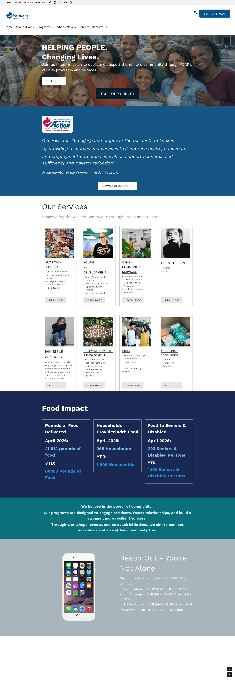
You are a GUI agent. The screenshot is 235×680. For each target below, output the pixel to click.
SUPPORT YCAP (215, 13)
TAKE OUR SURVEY (117, 94)
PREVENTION (173, 263)
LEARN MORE (55, 300)
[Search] (195, 12)
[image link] (17, 15)
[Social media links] (50, 2)
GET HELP (53, 81)
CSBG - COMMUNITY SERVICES (132, 267)
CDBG (126, 350)
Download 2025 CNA (117, 186)
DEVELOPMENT (94, 272)
